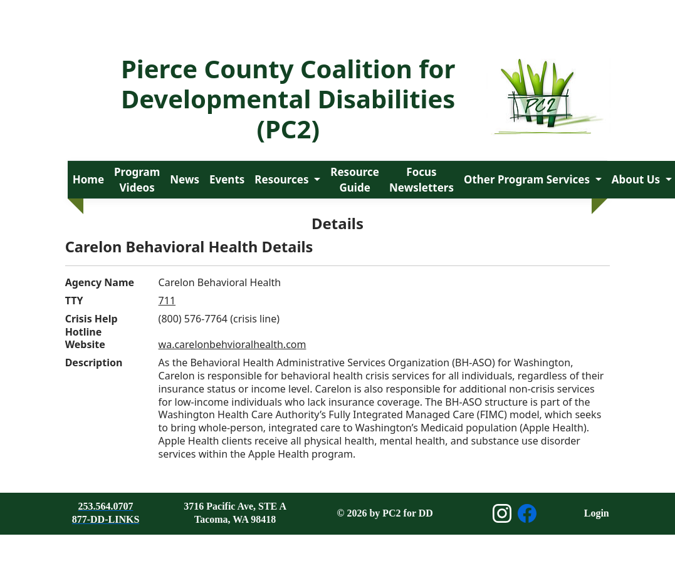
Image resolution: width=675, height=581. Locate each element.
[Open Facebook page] (527, 513)
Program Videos (137, 180)
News (184, 179)
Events (226, 179)
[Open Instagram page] (502, 513)
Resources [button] (282, 179)
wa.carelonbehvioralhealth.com (232, 344)
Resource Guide (354, 180)
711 (167, 300)
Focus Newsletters (421, 180)
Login (596, 513)
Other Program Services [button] (528, 179)
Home (88, 179)
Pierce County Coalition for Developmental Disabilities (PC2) (288, 98)
